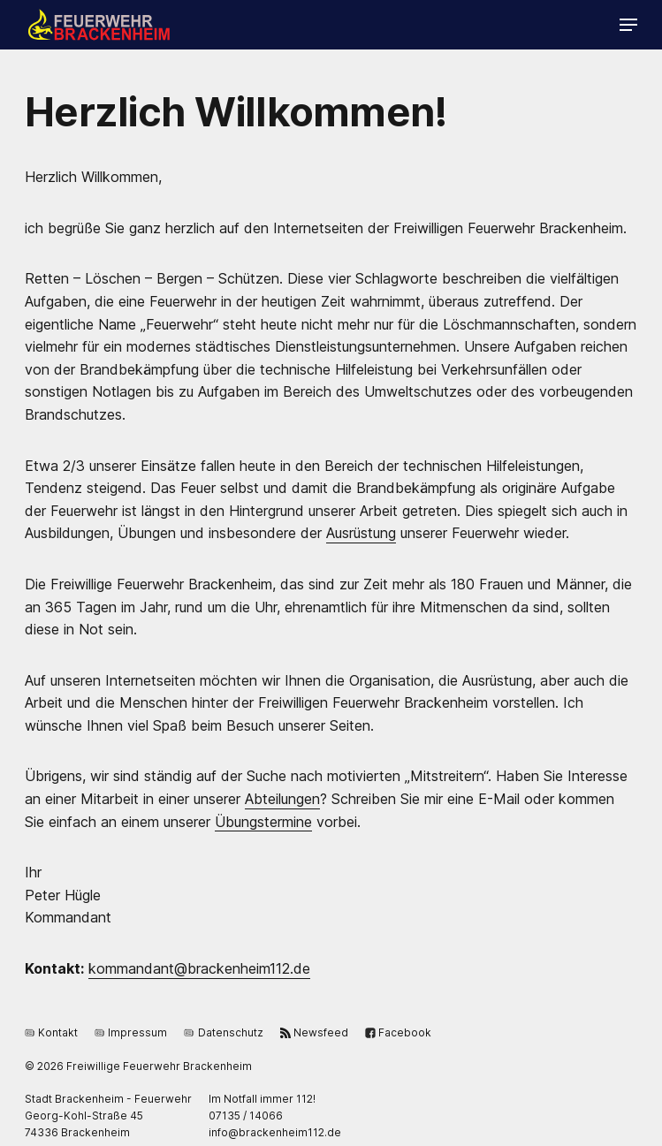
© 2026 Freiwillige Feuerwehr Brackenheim (138, 1066)
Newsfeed (314, 1031)
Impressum (131, 1031)
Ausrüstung (361, 533)
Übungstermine (263, 822)
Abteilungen (282, 799)
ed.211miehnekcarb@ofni (275, 1132)
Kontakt (51, 1031)
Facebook (398, 1031)
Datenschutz (223, 1031)
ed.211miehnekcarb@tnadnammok (199, 968)
